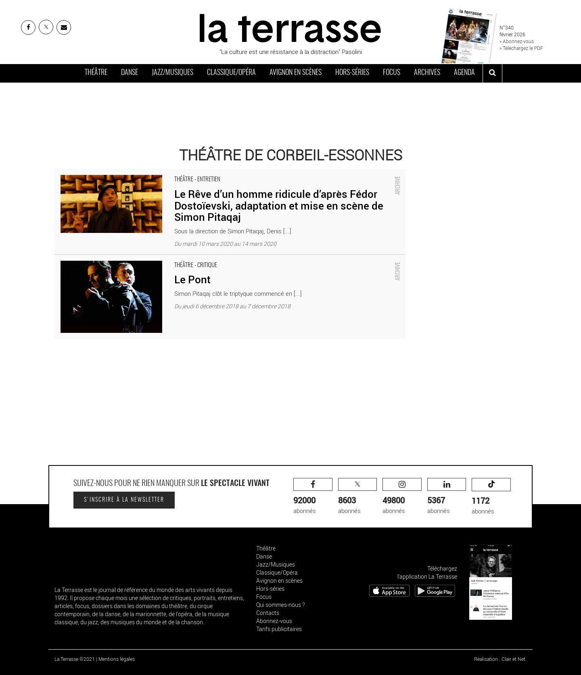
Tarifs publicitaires (279, 629)
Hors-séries (352, 73)
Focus (391, 73)
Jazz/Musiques (172, 73)
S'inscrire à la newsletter (124, 500)
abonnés (312, 496)
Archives (427, 73)
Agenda (464, 73)
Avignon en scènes (296, 73)
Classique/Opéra (231, 73)
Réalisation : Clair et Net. (500, 659)
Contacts (267, 613)
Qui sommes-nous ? (280, 605)
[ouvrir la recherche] (492, 73)
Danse (129, 73)
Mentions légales (116, 659)
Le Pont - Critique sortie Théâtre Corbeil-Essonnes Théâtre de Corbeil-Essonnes (159, 259)
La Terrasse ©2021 (74, 659)
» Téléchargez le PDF (521, 48)
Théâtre (96, 73)
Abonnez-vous (274, 621)
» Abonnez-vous (516, 41)
